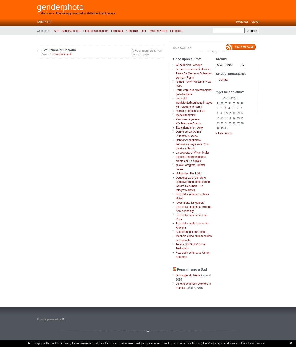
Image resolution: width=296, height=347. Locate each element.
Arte (56, 30)
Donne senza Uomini (188, 131)
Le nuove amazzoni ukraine (193, 69)
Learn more (256, 343)
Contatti (44, 21)
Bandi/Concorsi (71, 30)
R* (63, 319)
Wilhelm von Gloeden (189, 65)
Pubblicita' (176, 30)
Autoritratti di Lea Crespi (191, 231)
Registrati (242, 21)
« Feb (219, 133)
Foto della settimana (95, 30)
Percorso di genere (187, 119)
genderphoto (60, 7)
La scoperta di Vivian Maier (192, 152)
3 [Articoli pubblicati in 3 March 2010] (225, 108)
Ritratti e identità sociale (190, 111)
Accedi (255, 21)
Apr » (228, 133)
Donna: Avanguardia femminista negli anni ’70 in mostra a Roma (192, 144)
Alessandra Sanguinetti (190, 202)
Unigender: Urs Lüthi (188, 173)
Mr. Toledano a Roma (189, 106)
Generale (132, 30)
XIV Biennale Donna (188, 123)
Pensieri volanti (158, 30)
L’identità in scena (187, 136)
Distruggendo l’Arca (188, 275)
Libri (143, 30)
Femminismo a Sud (192, 269)
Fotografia (117, 30)
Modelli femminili (186, 115)
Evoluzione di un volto (59, 50)
